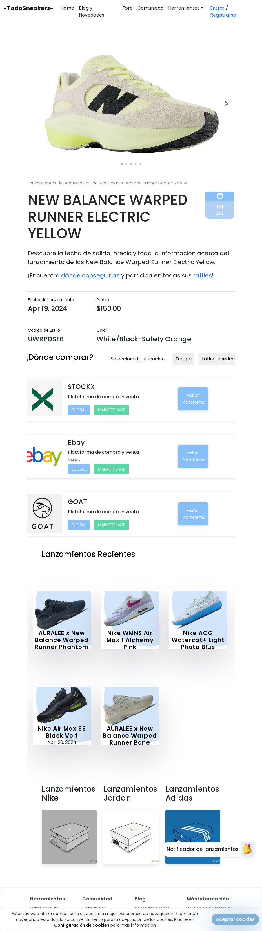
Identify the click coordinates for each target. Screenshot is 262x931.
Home (67, 8)
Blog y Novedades (91, 11)
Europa (183, 359)
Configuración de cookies (81, 926)
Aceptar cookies (235, 920)
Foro (127, 8)
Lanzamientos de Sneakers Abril (60, 183)
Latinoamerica (218, 359)
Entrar (217, 8)
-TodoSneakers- (28, 8)
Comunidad (150, 8)
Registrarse (223, 15)
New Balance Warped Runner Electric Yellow (143, 183)
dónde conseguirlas (90, 275)
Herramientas (184, 8)
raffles (202, 275)
